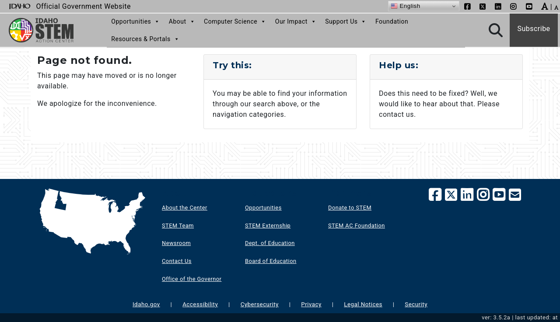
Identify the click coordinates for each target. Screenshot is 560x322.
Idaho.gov (146, 304)
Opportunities (135, 21)
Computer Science (235, 21)
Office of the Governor (191, 279)
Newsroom (176, 243)
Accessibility (200, 304)
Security (416, 304)
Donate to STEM (349, 207)
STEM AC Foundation (356, 225)
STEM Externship (267, 225)
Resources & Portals (145, 39)
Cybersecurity (260, 304)
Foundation (391, 21)
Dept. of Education (270, 243)
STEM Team (178, 225)
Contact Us (177, 261)
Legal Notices (363, 304)
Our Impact (296, 21)
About (182, 21)
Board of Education (271, 261)
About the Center (184, 207)
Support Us (346, 21)
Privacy (311, 304)
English (405, 6)
